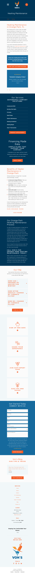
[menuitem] (12, 572)
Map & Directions (17, 514)
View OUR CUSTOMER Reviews (17, 66)
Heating (17, 497)
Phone (8, 417)
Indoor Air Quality (17, 499)
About (17, 490)
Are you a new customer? (11, 428)
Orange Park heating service (20, 46)
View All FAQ (17, 310)
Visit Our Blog (17, 477)
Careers (17, 492)
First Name (9, 410)
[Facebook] (13, 563)
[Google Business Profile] (21, 563)
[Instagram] (16, 563)
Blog (17, 502)
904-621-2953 (17, 540)
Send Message (17, 451)
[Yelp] (18, 563)
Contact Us (17, 504)
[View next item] (9, 90)
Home (17, 488)
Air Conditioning (17, 495)
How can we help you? (11, 432)
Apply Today (17, 160)
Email (8, 421)
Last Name (9, 413)
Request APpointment (17, 132)
